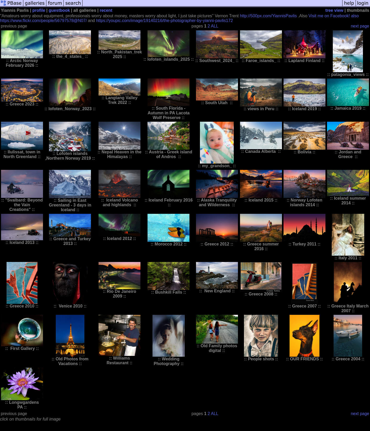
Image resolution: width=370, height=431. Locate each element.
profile (38, 10)
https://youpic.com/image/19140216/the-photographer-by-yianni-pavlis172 (164, 20)
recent (106, 10)
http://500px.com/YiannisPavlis (268, 16)
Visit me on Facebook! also (333, 16)
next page (360, 26)
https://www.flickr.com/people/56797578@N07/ (43, 20)
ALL (214, 26)
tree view (334, 10)
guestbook (59, 10)
